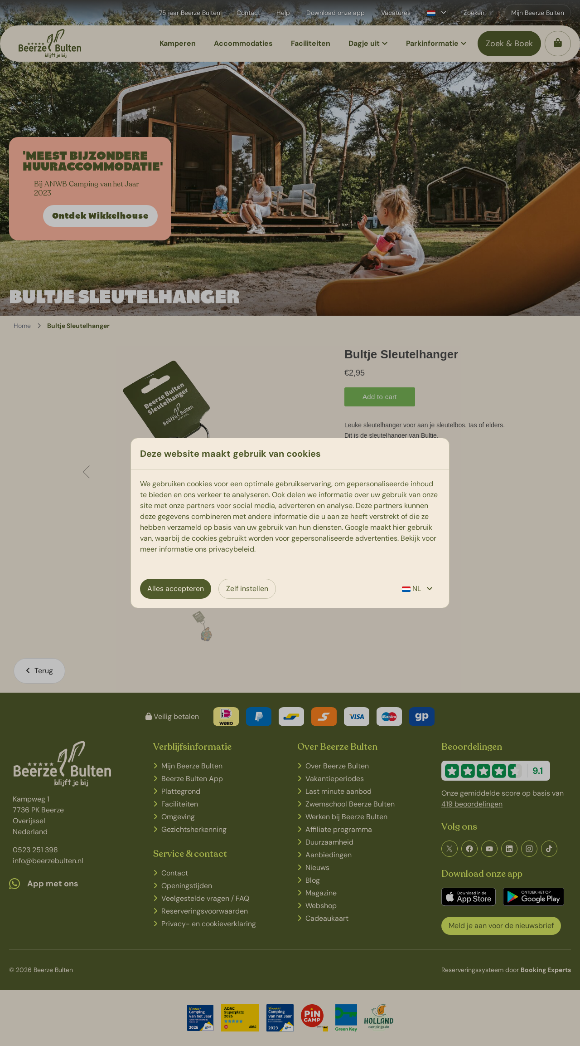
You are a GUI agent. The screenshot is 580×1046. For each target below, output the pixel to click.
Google (356, 527)
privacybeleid (231, 549)
